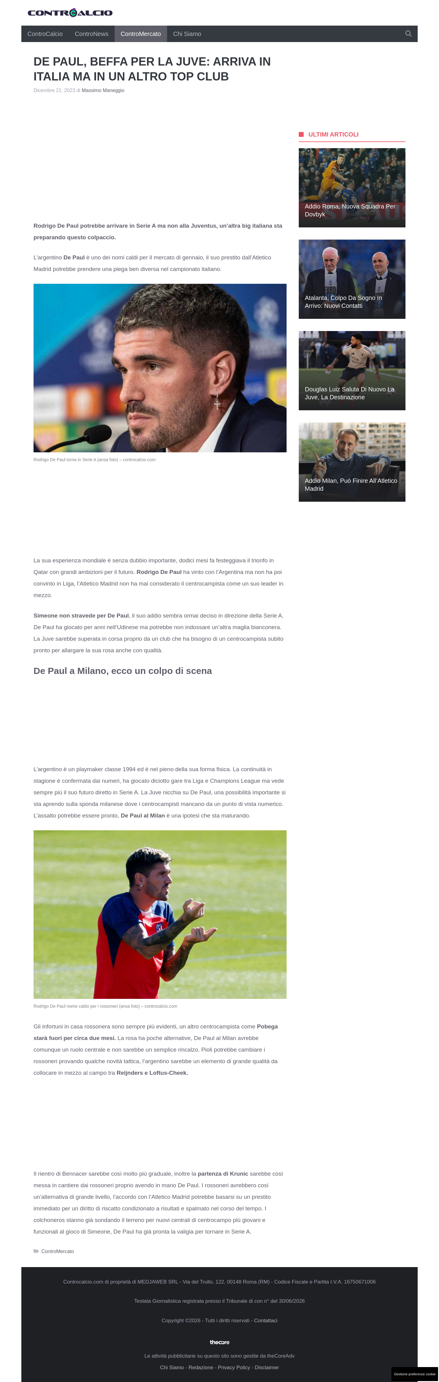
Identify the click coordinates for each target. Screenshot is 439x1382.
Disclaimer (267, 1367)
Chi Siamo (187, 33)
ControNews (92, 33)
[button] (408, 34)
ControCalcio (45, 33)
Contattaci (265, 1320)
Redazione (200, 1367)
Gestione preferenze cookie (415, 1374)
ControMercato (141, 33)
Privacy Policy (234, 1367)
